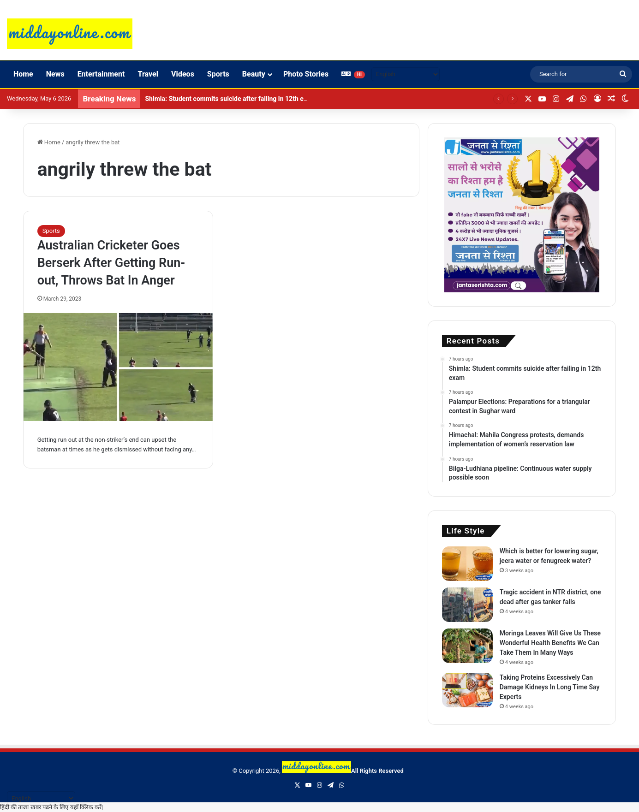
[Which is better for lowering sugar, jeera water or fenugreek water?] (467, 563)
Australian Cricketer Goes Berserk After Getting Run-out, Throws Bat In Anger (111, 263)
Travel (147, 74)
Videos (182, 74)
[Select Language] (405, 74)
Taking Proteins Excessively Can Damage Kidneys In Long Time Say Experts (550, 687)
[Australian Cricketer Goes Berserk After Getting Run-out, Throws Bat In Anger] (118, 367)
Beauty (253, 74)
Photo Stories (305, 74)
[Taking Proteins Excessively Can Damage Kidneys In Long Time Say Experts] (467, 690)
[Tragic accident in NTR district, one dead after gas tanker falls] (467, 604)
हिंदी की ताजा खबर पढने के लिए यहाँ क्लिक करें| (51, 807)
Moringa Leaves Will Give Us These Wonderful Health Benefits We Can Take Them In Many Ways (550, 642)
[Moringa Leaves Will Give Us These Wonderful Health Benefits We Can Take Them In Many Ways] (467, 645)
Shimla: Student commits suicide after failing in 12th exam (230, 98)
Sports (218, 74)
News (55, 74)
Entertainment (101, 74)
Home (23, 74)
